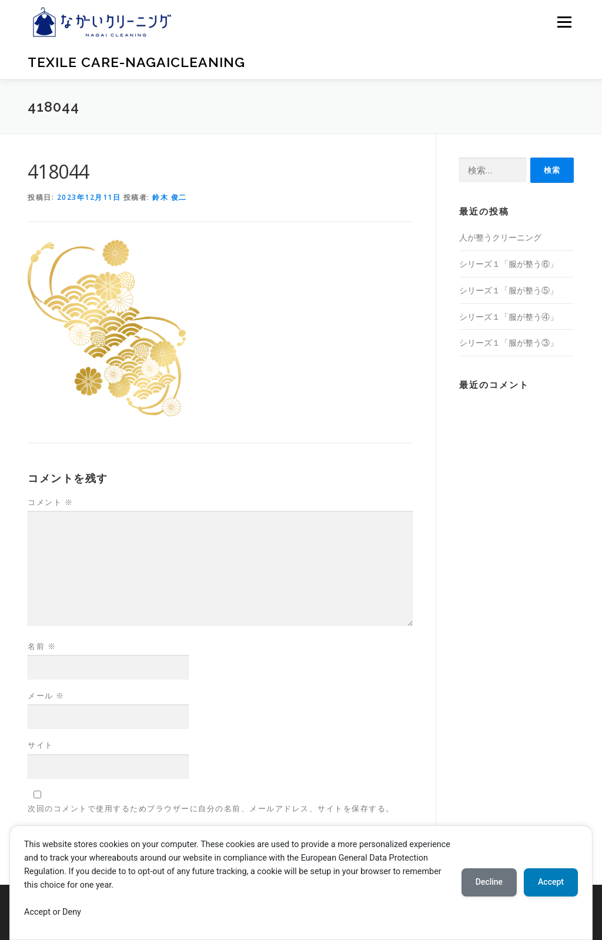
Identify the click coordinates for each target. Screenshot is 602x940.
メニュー (564, 22)
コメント (50, 502)
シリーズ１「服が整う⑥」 (508, 263)
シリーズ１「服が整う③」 (508, 342)
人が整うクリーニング (500, 237)
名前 (42, 646)
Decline (489, 882)
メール (46, 695)
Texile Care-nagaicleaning (136, 62)
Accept (551, 882)
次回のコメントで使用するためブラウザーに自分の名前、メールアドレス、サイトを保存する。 (211, 808)
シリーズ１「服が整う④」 (508, 316)
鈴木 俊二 (169, 197)
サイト (40, 745)
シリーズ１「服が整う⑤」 (508, 290)
